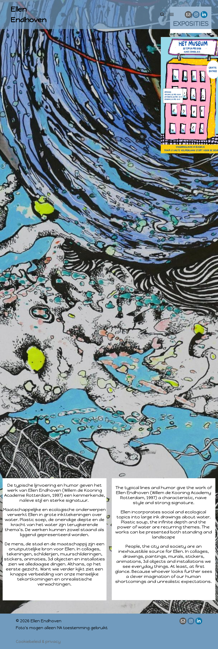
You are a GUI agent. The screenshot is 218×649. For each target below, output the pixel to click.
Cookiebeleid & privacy (38, 641)
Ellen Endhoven (28, 14)
